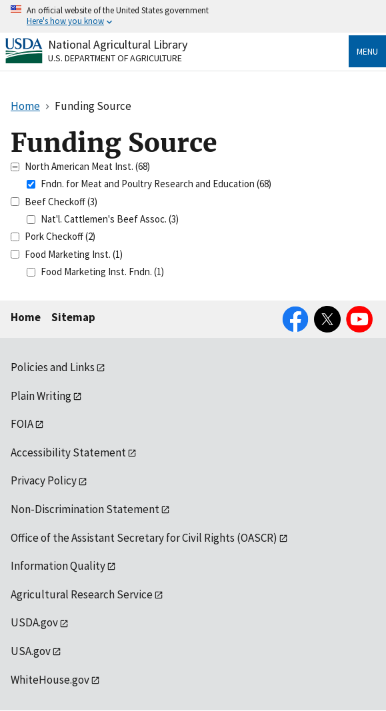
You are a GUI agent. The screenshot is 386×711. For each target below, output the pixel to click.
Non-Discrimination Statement (85, 509)
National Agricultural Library (117, 44)
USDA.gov (34, 622)
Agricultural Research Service (82, 594)
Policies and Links (53, 367)
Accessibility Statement (68, 452)
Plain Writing (41, 395)
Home (26, 317)
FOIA (22, 423)
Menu (367, 51)
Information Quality (58, 565)
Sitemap (73, 317)
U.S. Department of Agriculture (115, 58)
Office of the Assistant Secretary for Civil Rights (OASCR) (144, 537)
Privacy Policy (44, 480)
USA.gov (31, 651)
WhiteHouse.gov (50, 679)
